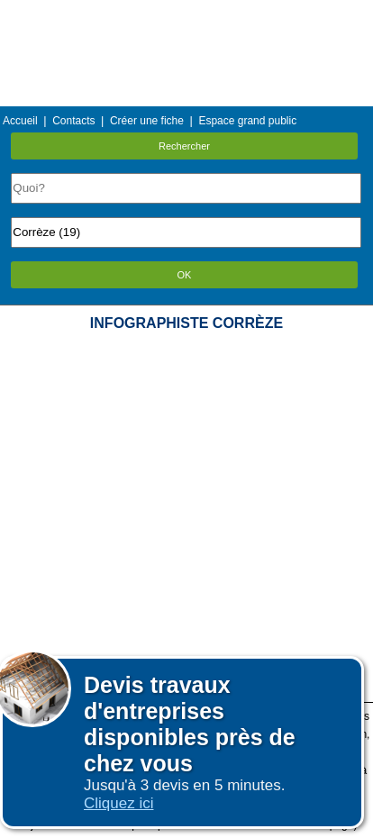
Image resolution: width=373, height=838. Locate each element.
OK (184, 274)
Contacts (73, 120)
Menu (186, 13)
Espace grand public (247, 120)
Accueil (20, 120)
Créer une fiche (147, 120)
